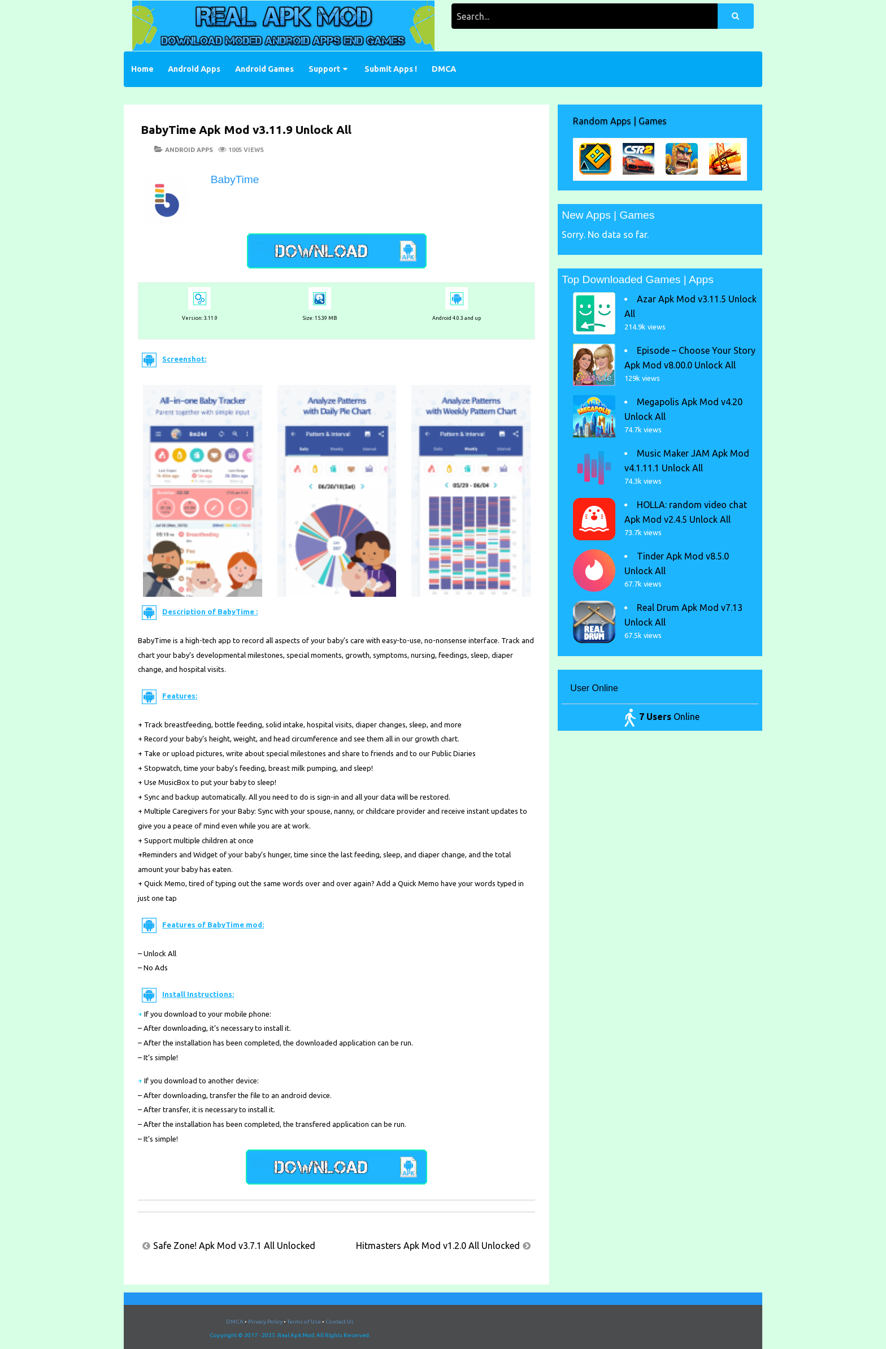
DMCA (444, 68)
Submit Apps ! (390, 68)
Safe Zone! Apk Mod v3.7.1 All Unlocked (234, 1245)
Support (324, 68)
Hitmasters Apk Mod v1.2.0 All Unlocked (438, 1245)
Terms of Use (304, 1321)
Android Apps (194, 68)
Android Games (264, 68)
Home (142, 68)
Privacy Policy (265, 1321)
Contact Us (339, 1321)
